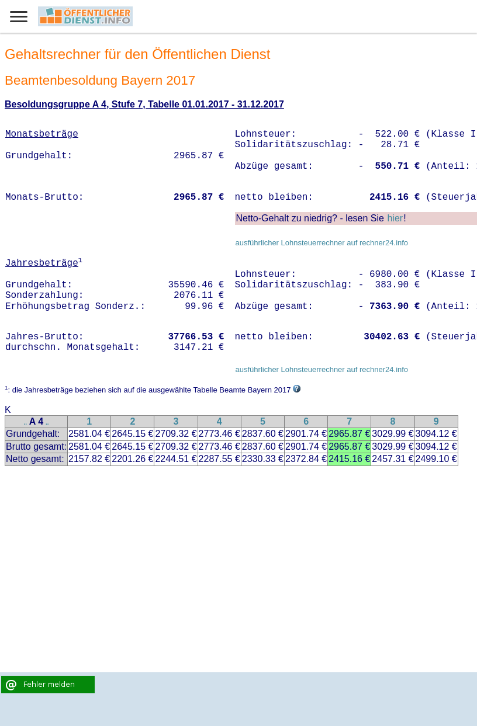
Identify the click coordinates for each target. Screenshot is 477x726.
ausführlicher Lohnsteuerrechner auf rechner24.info (321, 242)
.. (25, 422)
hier (395, 218)
